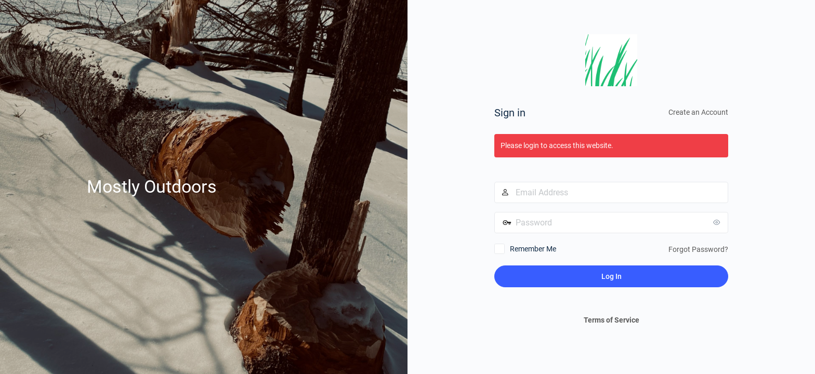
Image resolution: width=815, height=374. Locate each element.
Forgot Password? (698, 249)
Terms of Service (611, 320)
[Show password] (717, 222)
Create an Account (698, 112)
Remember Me (533, 249)
